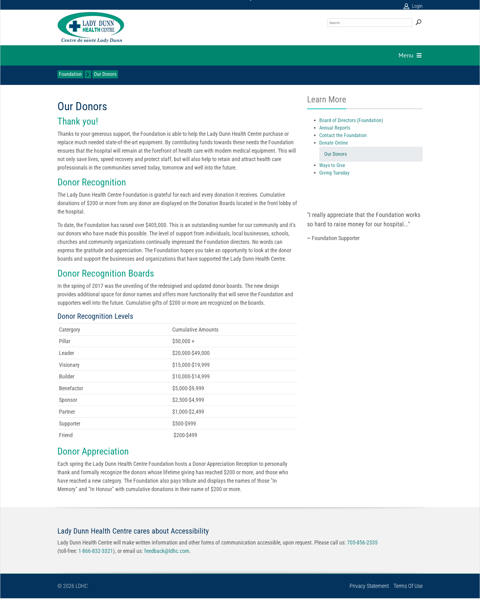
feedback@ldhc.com (166, 551)
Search (418, 22)
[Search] (369, 22)
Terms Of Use (408, 586)
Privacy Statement (369, 586)
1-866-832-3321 (95, 551)
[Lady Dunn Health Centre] (90, 27)
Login (417, 6)
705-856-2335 (362, 542)
